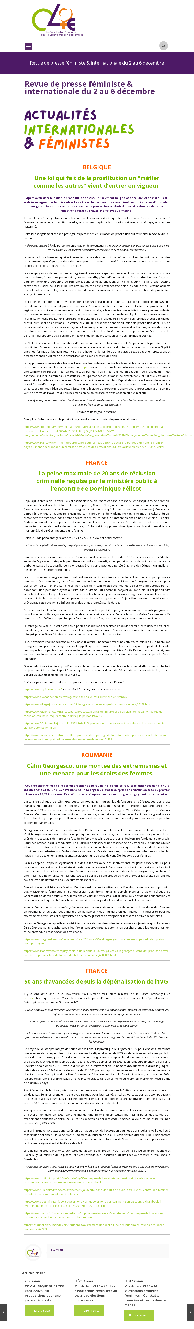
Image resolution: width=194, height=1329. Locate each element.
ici (139, 419)
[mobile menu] (28, 46)
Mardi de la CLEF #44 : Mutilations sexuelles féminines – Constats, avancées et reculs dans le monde (145, 1295)
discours (29, 998)
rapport (84, 367)
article (68, 682)
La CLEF (57, 1250)
